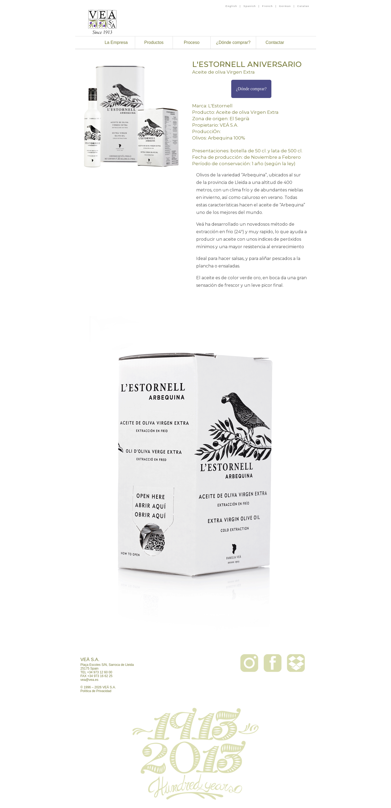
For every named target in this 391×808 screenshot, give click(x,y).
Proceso (192, 42)
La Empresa (116, 42)
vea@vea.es (89, 680)
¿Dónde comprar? (233, 42)
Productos (154, 42)
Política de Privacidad (96, 691)
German (285, 6)
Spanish (249, 6)
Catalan (303, 6)
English (231, 6)
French (267, 6)
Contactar (274, 42)
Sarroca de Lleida (121, 665)
